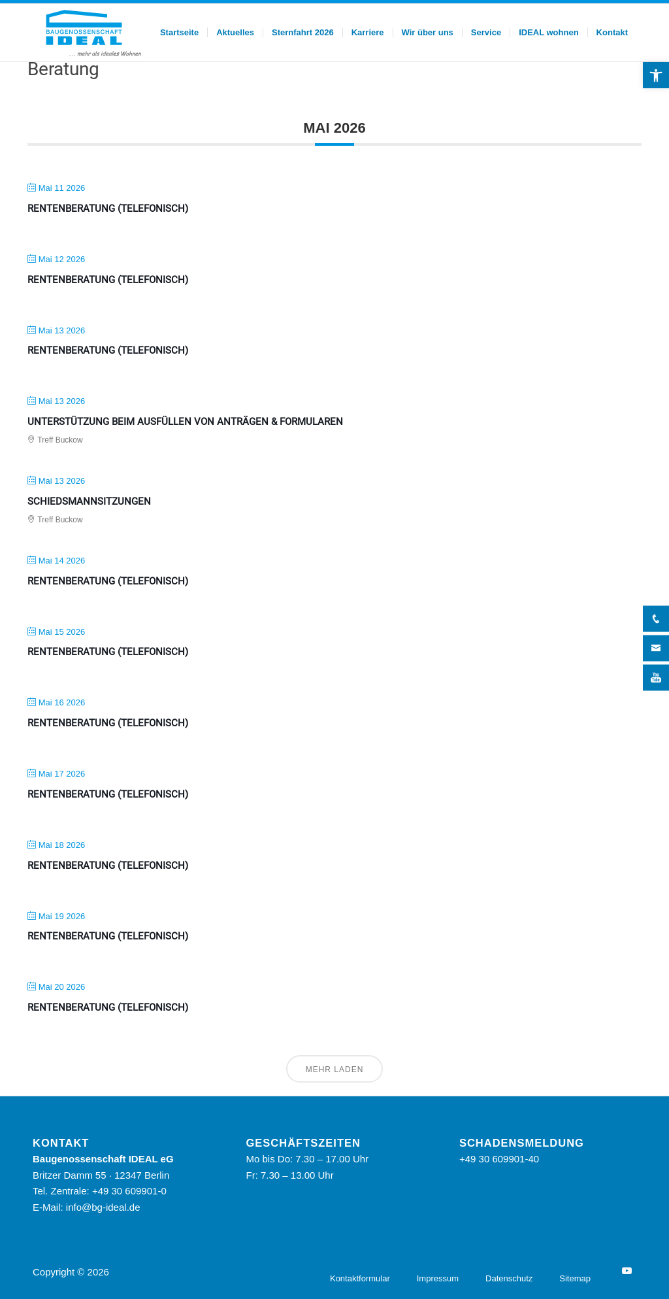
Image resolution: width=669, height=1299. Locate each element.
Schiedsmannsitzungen (89, 501)
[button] (656, 75)
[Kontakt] (656, 648)
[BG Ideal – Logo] (92, 32)
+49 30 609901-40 (499, 1158)
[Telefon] (656, 618)
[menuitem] (179, 32)
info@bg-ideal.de (103, 1207)
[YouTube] (626, 1271)
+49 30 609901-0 (129, 1190)
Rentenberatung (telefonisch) (107, 208)
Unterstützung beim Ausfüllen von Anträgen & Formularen (185, 422)
